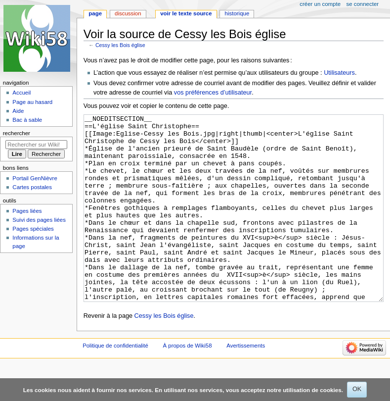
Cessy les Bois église (120, 45)
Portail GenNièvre (34, 178)
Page (95, 13)
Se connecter (363, 4)
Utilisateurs (339, 72)
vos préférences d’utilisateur (213, 92)
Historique (237, 13)
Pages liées (27, 211)
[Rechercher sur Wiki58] (36, 144)
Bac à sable (27, 120)
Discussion (128, 13)
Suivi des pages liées (39, 220)
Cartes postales (32, 187)
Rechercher (16, 133)
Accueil (21, 93)
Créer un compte (320, 4)
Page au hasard (32, 102)
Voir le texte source (186, 13)
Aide (18, 111)
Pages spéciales (32, 229)
